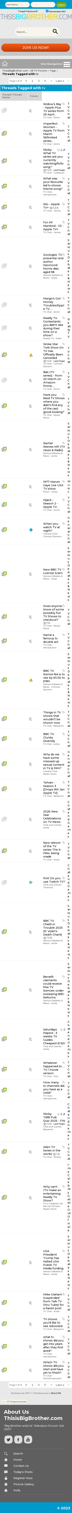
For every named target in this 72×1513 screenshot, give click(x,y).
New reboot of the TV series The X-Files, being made (52, 849)
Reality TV (69, 328)
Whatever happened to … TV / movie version (54, 1068)
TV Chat (69, 110)
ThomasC (48, 887)
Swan (54, 578)
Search (18, 1453)
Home (17, 1459)
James (57, 210)
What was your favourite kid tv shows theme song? (53, 184)
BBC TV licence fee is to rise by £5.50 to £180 (54, 676)
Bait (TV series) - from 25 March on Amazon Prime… (52, 379)
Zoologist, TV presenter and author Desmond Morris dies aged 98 (53, 263)
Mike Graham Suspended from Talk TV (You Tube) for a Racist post (53, 1301)
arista (54, 277)
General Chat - (51, 533)
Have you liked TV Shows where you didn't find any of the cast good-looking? (54, 403)
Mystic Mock (50, 774)
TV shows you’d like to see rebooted (52, 1322)
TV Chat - (48, 117)
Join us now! (35, 48)
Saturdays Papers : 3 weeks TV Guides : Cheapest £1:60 (54, 1036)
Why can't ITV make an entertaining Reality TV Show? (52, 1193)
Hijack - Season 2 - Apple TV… (51, 503)
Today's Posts (23, 1472)
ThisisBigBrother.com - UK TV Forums (24, 70)
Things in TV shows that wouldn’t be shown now (52, 717)
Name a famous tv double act (50, 638)
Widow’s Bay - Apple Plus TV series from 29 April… (53, 109)
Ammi (57, 117)
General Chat (69, 530)
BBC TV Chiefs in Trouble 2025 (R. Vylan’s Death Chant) (53, 927)
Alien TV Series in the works (51, 1150)
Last (60, 81)
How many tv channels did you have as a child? (53, 1087)
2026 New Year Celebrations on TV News (52, 817)
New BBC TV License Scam (53, 571)
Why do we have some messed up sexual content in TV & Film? (53, 761)
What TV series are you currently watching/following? (53, 160)
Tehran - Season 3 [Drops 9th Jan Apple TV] (54, 788)
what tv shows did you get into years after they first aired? (53, 1344)
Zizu (56, 1076)
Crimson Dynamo (52, 536)
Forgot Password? (28, 11)
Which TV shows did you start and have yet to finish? (53, 1367)
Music (69, 486)
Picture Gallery (23, 1484)
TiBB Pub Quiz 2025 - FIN (54, 1119)
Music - (47, 491)
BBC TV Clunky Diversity (49, 737)
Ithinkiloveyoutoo (52, 1378)
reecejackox (49, 194)
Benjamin (59, 725)
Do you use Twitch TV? (54, 880)
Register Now (23, 1478)
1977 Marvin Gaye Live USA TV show (53, 485)
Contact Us (21, 1466)
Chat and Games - (53, 825)
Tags (53, 70)
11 (45, 81)
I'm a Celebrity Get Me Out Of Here (69, 1197)
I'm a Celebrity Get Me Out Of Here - (53, 1205)
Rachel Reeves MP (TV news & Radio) (54, 447)
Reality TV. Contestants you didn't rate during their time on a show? (53, 326)
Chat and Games (69, 819)
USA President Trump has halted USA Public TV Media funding (53, 1259)
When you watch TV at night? (51, 527)
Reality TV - (49, 338)
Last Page (59, 170)
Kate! (58, 338)
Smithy (57, 1157)
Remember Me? (56, 11)
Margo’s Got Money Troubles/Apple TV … (53, 304)
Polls (16, 1490)
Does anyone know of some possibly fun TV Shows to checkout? (53, 613)
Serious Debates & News (69, 266)
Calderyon (59, 172)
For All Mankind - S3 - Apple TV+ (53, 226)
